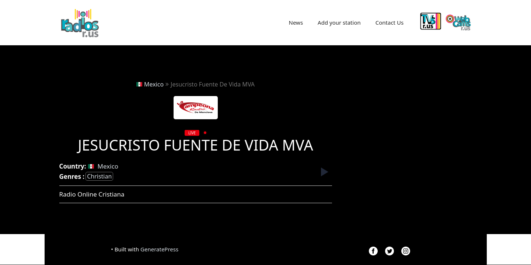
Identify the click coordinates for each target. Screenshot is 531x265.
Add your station (339, 22)
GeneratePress (159, 249)
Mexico (150, 84)
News (296, 22)
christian (99, 176)
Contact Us (389, 22)
